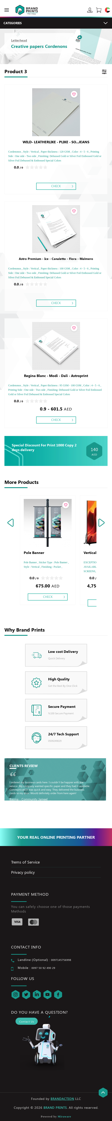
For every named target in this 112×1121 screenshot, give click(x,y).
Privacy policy (23, 872)
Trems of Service (25, 862)
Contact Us (26, 1021)
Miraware (64, 1116)
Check (56, 186)
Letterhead (19, 40)
